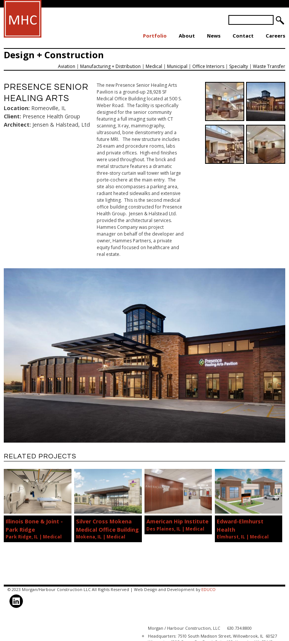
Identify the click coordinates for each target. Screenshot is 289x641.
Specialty (238, 66)
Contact (243, 35)
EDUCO (208, 589)
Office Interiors (208, 66)
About (187, 35)
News (214, 35)
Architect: (17, 124)
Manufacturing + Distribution (110, 66)
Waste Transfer (269, 66)
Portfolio (155, 35)
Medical (154, 66)
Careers (275, 35)
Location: (17, 108)
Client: (12, 116)
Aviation (66, 66)
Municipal (177, 66)
